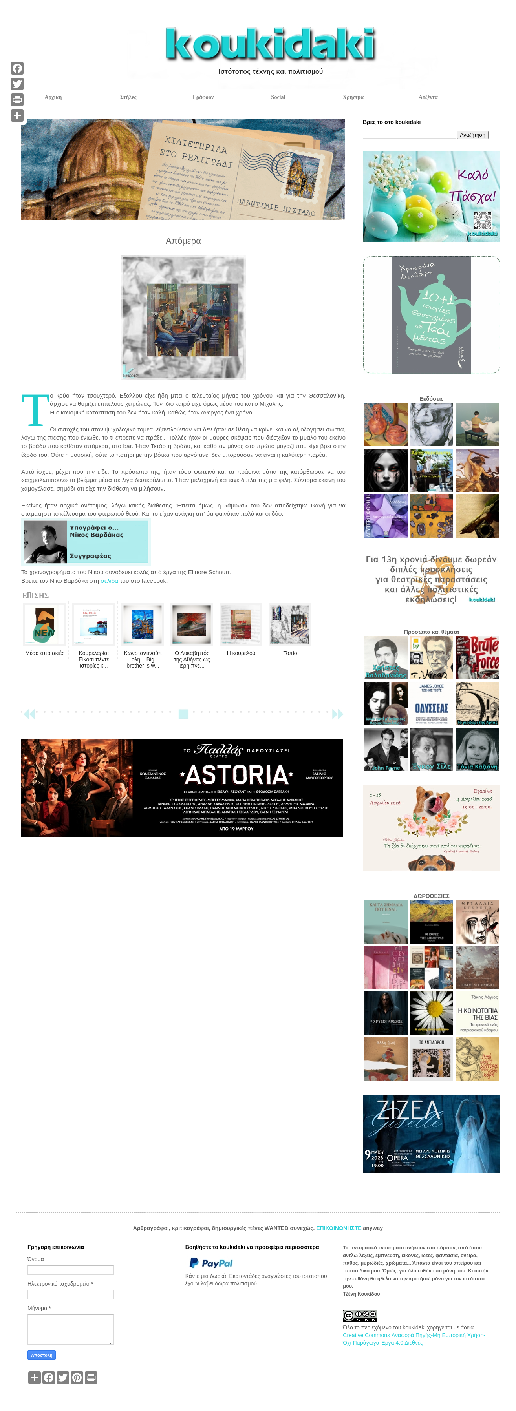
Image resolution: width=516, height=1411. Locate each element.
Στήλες (128, 97)
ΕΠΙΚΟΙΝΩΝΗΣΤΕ (339, 1228)
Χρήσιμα (353, 97)
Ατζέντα (428, 97)
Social (278, 97)
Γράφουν (203, 97)
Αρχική (53, 97)
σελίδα (109, 580)
